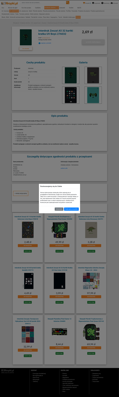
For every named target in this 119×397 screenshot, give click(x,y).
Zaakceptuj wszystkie (71, 209)
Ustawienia (59, 209)
